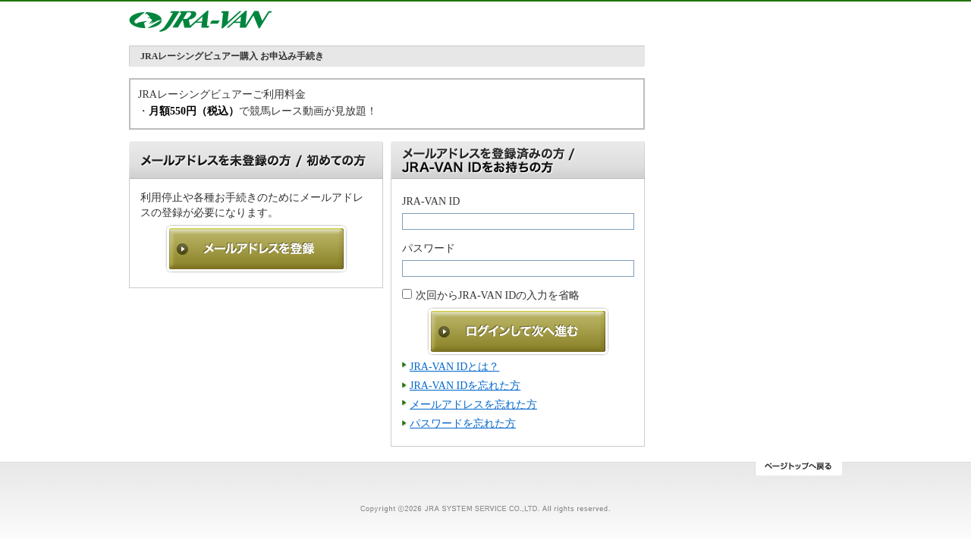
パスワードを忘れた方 (463, 423)
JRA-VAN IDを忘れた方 (465, 385)
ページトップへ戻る (798, 468)
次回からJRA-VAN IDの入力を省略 (498, 295)
